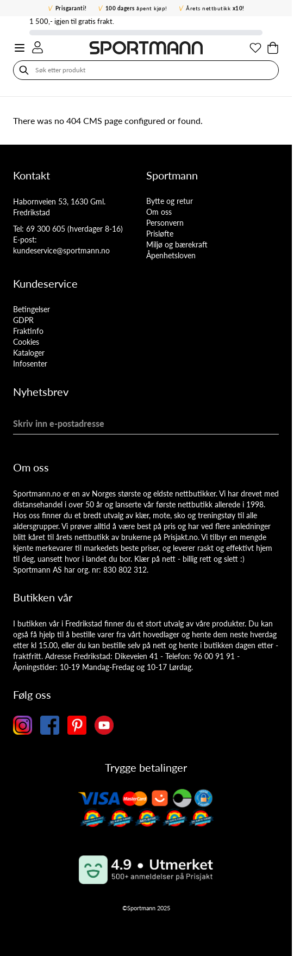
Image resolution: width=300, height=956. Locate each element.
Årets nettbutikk (215, 8)
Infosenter (30, 363)
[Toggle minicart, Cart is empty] (273, 48)
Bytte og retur (169, 201)
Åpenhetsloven (171, 255)
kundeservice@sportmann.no (61, 250)
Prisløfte (159, 233)
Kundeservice (45, 283)
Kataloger (29, 352)
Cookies (26, 341)
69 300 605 (45, 228)
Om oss (159, 211)
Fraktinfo (28, 331)
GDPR (23, 320)
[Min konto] (37, 47)
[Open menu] (19, 47)
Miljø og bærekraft (177, 244)
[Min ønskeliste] (255, 48)
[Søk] (23, 70)
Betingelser (31, 309)
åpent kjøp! (136, 8)
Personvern (165, 222)
